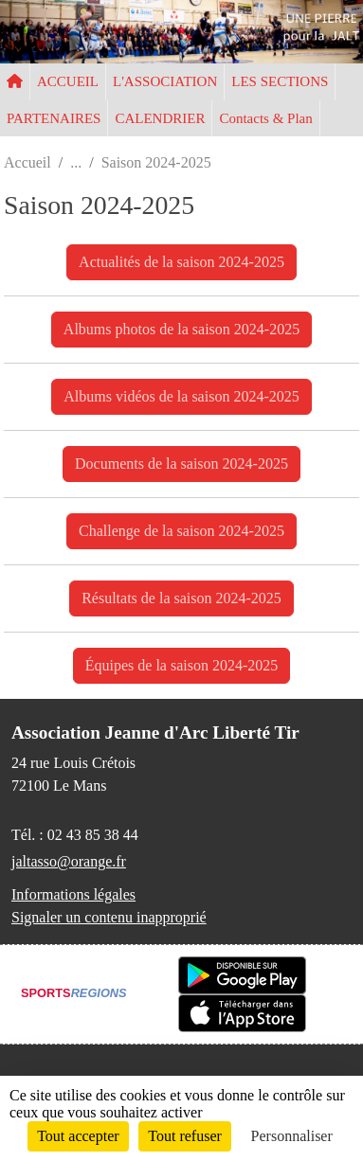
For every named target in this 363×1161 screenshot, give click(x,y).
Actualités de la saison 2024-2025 (181, 262)
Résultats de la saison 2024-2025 (181, 598)
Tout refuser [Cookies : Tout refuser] (185, 1136)
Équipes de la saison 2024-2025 (182, 665)
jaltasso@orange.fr (68, 861)
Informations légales (73, 894)
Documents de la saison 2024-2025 (181, 463)
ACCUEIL (68, 81)
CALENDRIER (160, 118)
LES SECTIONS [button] (279, 81)
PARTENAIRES (53, 118)
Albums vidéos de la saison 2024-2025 (181, 396)
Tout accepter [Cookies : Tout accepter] (77, 1136)
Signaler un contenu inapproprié (109, 917)
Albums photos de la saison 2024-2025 (181, 329)
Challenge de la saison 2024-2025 (181, 531)
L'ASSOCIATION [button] (165, 81)
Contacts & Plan (265, 118)
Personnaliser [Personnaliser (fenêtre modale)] (292, 1136)
